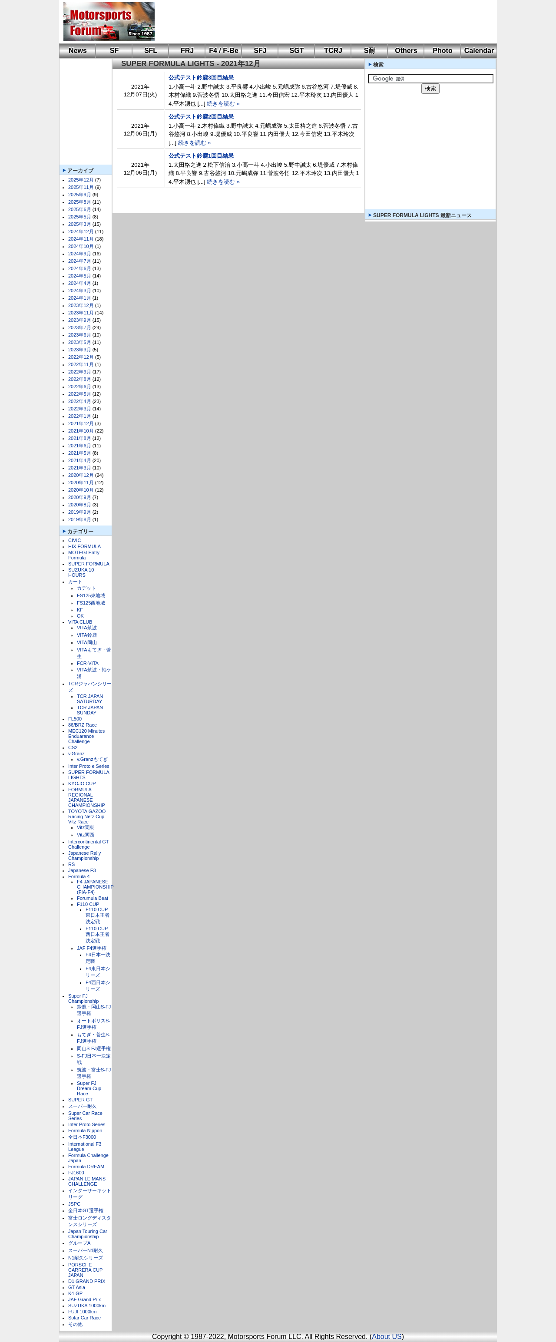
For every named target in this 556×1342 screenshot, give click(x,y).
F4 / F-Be (223, 50)
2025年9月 (79, 194)
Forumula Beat (92, 898)
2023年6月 (79, 334)
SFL (150, 50)
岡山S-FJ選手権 (94, 1048)
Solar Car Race (84, 1317)
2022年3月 (79, 408)
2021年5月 (79, 453)
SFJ (260, 50)
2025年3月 (79, 224)
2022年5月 (79, 394)
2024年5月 (79, 275)
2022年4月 (79, 401)
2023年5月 (79, 342)
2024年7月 (79, 261)
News (78, 50)
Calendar (479, 50)
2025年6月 (79, 209)
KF (80, 609)
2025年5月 (79, 216)
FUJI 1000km (82, 1311)
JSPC (74, 1203)
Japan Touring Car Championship (87, 1234)
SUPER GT (80, 1099)
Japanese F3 (82, 870)
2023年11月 (81, 312)
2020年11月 (81, 482)
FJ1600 (76, 1172)
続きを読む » (223, 103)
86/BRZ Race (82, 724)
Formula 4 (79, 876)
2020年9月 (79, 497)
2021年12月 (81, 423)
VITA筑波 (87, 627)
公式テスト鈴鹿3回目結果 (201, 77)
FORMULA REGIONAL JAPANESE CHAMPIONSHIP (86, 797)
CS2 (72, 747)
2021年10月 (81, 430)
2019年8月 (79, 519)
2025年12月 (81, 179)
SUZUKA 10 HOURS (81, 572)
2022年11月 (81, 364)
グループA (79, 1243)
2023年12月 (81, 305)
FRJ (187, 50)
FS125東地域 (91, 595)
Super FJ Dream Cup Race (89, 1088)
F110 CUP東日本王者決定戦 (97, 915)
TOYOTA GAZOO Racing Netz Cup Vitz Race (87, 816)
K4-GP (75, 1293)
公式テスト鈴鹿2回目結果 (201, 116)
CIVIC (74, 540)
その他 (75, 1324)
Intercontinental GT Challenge (88, 844)
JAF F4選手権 (91, 948)
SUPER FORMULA (88, 563)
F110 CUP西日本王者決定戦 (97, 934)
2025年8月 (79, 202)
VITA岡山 (87, 642)
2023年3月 (79, 349)
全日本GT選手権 (85, 1210)
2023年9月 (79, 320)
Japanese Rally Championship (84, 855)
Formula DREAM (86, 1166)
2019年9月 (79, 512)
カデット (86, 588)
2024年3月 (79, 290)
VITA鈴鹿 (87, 635)
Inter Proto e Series (88, 766)
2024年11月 (81, 238)
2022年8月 (79, 379)
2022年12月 (81, 357)
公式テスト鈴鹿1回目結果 (201, 155)
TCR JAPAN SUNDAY (90, 710)
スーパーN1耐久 (85, 1250)
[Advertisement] (320, 21)
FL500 (75, 718)
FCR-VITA (88, 663)
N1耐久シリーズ (85, 1257)
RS (71, 864)
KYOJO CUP (82, 783)
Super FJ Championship (83, 998)
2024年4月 (79, 283)
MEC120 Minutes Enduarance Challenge (86, 736)
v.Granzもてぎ (92, 759)
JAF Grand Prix (84, 1299)
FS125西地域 (91, 602)
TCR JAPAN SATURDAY (90, 699)
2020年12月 (81, 475)
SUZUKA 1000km (87, 1305)
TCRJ (333, 50)
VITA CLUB (80, 622)
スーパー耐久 (82, 1106)
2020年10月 (81, 490)
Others (406, 50)
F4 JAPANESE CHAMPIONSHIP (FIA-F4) (95, 887)
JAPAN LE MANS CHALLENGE (87, 1181)
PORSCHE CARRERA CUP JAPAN (85, 1270)
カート (75, 581)
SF (114, 50)
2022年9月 (79, 371)
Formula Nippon (85, 1130)
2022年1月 (79, 416)
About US (386, 1336)
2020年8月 (79, 504)
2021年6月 (79, 445)
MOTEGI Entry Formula (83, 555)
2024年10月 (81, 246)
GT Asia (76, 1287)
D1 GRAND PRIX (87, 1281)
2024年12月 (81, 231)
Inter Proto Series (87, 1124)
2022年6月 (79, 386)
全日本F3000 (82, 1137)
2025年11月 (81, 187)
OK (80, 615)
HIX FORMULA (84, 546)
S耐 (370, 50)
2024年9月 (79, 253)
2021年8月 (79, 438)
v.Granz (76, 753)
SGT (297, 50)
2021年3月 (79, 467)
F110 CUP (88, 904)
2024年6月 (79, 268)
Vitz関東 (85, 827)
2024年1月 (79, 298)
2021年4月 (79, 460)
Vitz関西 (85, 834)
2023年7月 (79, 327)
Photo (442, 50)
